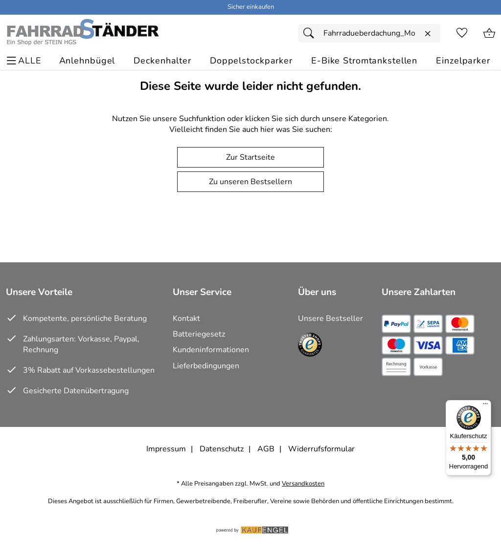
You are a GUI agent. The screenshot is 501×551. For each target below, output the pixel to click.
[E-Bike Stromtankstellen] (364, 60)
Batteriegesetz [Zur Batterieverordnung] (199, 334)
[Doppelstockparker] (251, 60)
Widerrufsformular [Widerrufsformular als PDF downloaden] (321, 449)
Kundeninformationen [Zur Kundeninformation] (211, 349)
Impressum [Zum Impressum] (166, 449)
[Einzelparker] (463, 60)
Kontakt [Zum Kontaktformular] (186, 318)
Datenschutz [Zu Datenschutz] (222, 449)
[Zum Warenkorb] (489, 33)
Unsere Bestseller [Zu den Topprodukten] (330, 318)
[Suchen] (311, 33)
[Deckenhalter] (162, 60)
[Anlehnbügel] (87, 60)
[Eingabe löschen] (427, 33)
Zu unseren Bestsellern (250, 181)
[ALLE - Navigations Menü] (25, 61)
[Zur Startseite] (82, 33)
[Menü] (485, 406)
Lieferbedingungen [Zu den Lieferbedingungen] (206, 365)
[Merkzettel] (462, 33)
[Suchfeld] (369, 33)
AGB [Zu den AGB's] (265, 449)
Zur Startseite (250, 157)
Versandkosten (303, 484)
